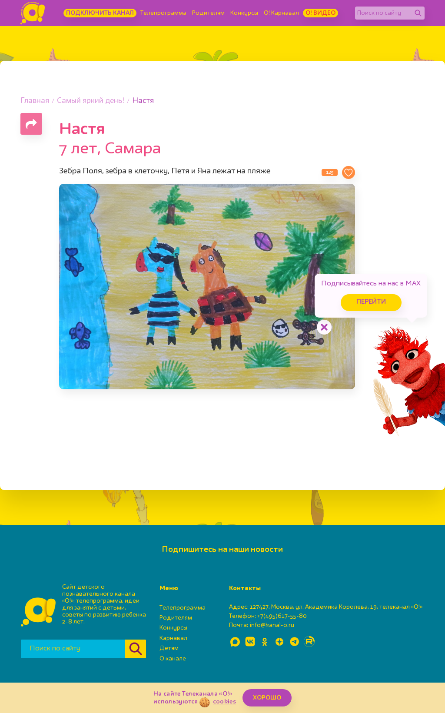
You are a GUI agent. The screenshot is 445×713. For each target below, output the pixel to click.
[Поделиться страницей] (31, 124)
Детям (169, 648)
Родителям (208, 13)
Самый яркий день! (90, 101)
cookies (224, 701)
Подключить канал (100, 13)
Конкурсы (244, 13)
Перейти (371, 302)
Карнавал (173, 638)
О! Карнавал (281, 13)
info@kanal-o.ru (271, 625)
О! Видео (320, 13)
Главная (34, 101)
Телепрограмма (163, 13)
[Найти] (418, 13)
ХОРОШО (267, 697)
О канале (172, 658)
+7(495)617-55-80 (282, 616)
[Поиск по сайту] (383, 13)
